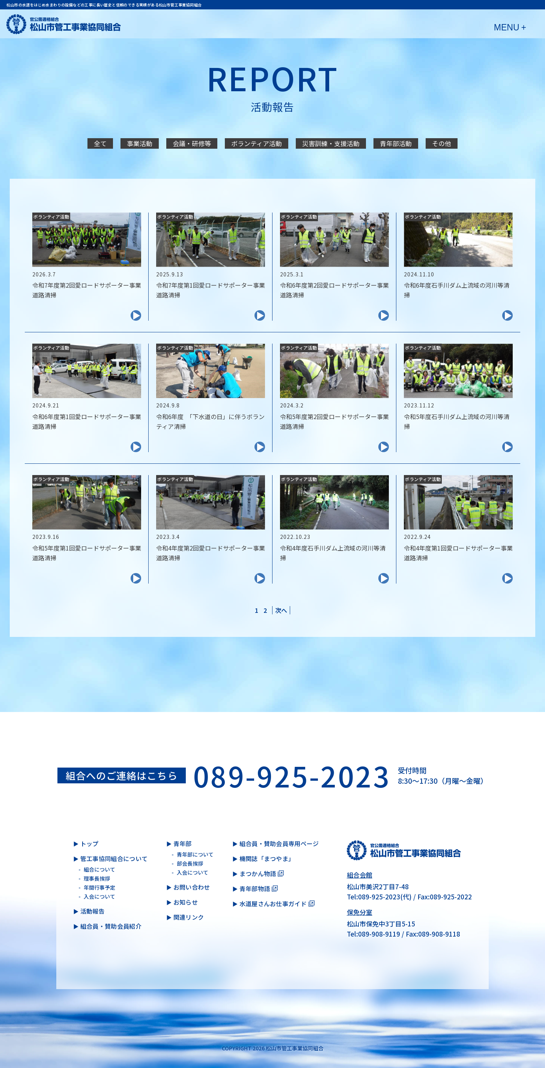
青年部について (195, 854)
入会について (99, 896)
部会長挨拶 (190, 863)
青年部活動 (396, 143)
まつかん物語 (257, 873)
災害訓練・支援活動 (331, 143)
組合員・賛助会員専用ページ (279, 843)
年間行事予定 (99, 887)
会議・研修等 (192, 143)
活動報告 (92, 911)
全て (100, 143)
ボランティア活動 (256, 143)
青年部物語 (254, 888)
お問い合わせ (191, 887)
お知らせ (185, 902)
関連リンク (188, 917)
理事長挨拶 (97, 878)
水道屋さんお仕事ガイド (273, 904)
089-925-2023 (291, 775)
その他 (441, 143)
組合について (99, 869)
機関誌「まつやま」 (267, 858)
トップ (89, 843)
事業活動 (139, 143)
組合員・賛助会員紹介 (111, 926)
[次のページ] (281, 610)
